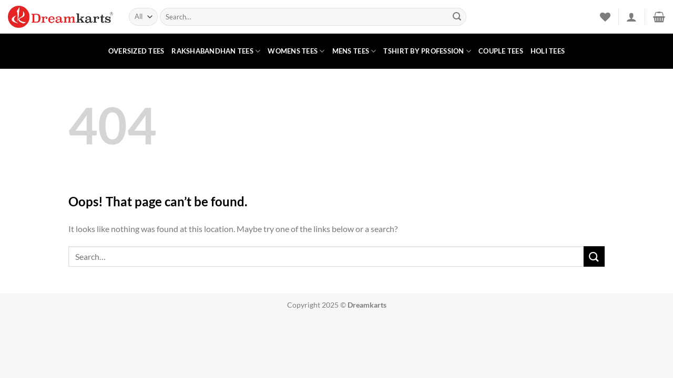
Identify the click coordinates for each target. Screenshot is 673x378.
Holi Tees (548, 51)
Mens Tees (354, 51)
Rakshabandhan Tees (215, 51)
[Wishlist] (605, 16)
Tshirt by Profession (427, 51)
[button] (631, 16)
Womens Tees (296, 51)
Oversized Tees (136, 51)
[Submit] (457, 17)
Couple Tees (500, 51)
